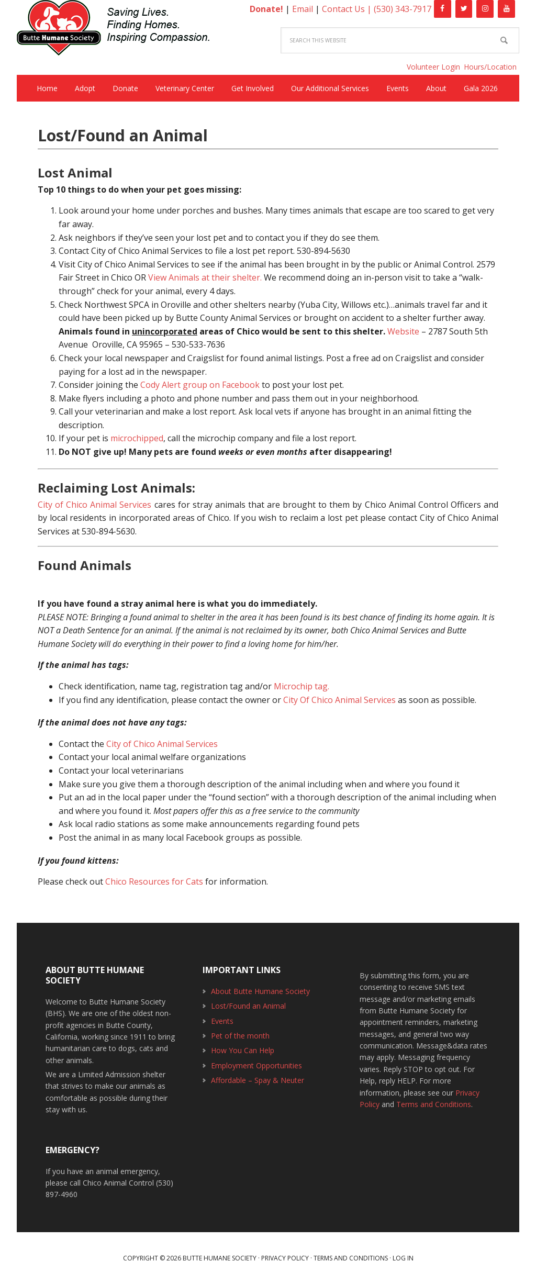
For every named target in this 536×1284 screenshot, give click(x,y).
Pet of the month (240, 1036)
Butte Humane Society (121, 29)
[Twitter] (464, 9)
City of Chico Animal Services (94, 504)
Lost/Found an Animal (248, 1006)
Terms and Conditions (433, 1104)
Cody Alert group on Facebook (200, 384)
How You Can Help (242, 1050)
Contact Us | (348, 9)
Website (403, 331)
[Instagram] (485, 9)
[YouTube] (506, 9)
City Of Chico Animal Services (339, 700)
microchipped (136, 438)
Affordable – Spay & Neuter (257, 1080)
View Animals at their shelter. (205, 277)
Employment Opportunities (256, 1065)
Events (222, 1021)
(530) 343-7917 (402, 9)
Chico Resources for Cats (154, 881)
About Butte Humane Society (260, 991)
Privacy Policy (285, 1258)
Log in (403, 1258)
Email (302, 9)
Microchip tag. (301, 686)
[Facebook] (442, 9)
